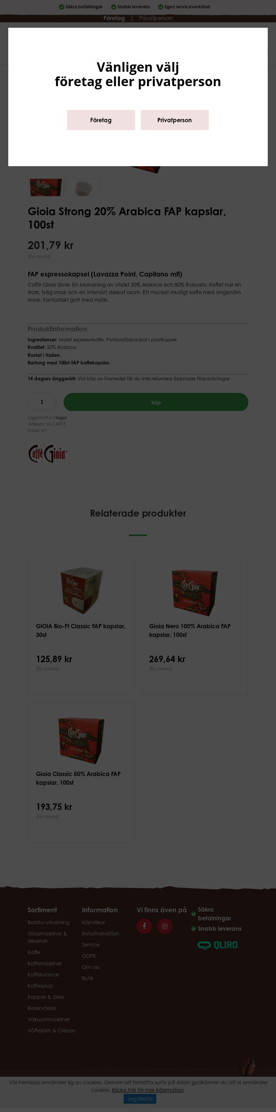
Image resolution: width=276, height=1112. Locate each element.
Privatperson (174, 120)
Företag (101, 120)
